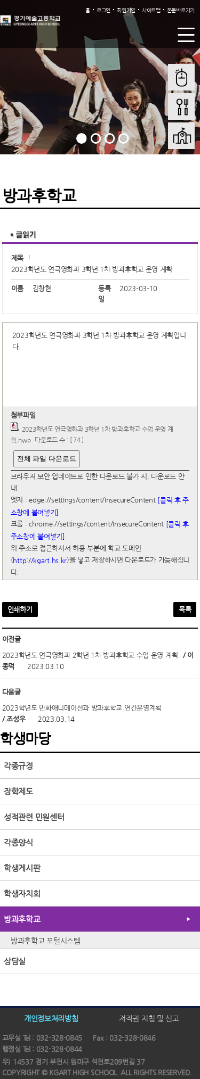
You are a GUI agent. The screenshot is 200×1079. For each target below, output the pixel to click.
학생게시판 (22, 867)
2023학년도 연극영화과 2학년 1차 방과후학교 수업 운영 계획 (90, 655)
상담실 (15, 961)
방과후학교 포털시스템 (46, 940)
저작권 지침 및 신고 (149, 1018)
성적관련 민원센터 (34, 816)
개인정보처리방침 (51, 1018)
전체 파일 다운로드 (46, 459)
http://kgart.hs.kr (40, 560)
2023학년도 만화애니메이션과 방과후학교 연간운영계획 (82, 708)
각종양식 (18, 842)
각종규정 (18, 765)
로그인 (103, 10)
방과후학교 (22, 919)
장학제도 (18, 791)
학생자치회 (22, 893)
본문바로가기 (181, 10)
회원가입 (126, 10)
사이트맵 (151, 10)
